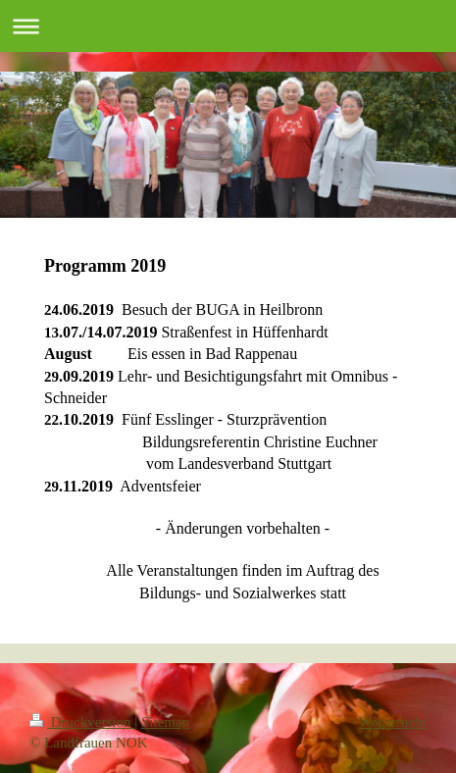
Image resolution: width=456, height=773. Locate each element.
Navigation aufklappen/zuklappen (228, 26)
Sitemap (165, 722)
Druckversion (81, 722)
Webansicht (392, 722)
